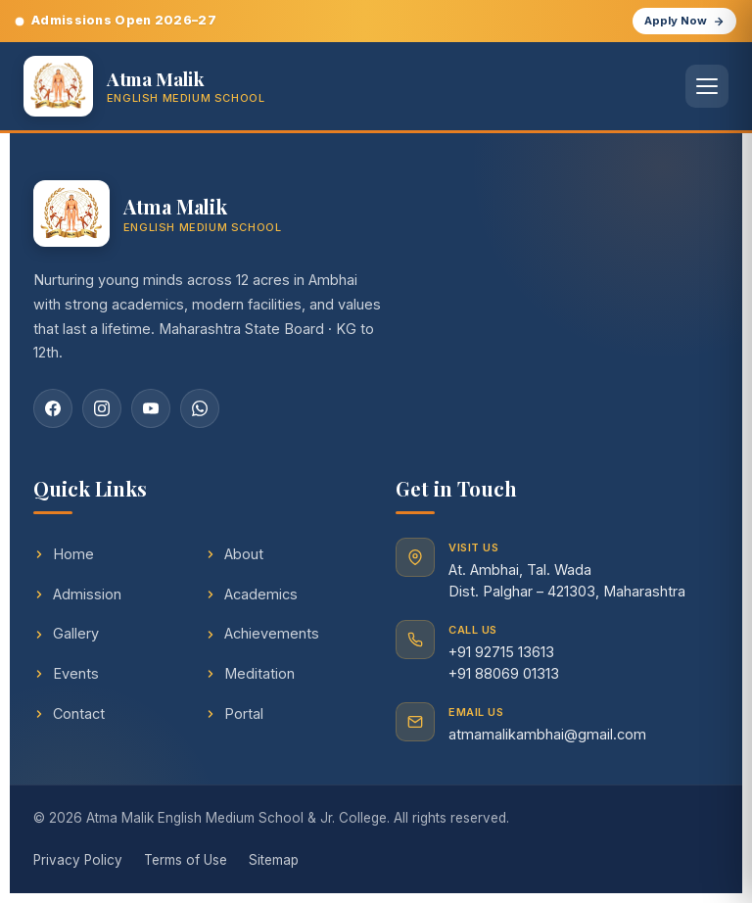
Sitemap (274, 860)
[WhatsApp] (199, 408)
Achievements (262, 633)
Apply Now (684, 20)
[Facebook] (52, 408)
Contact (69, 713)
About (234, 554)
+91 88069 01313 (503, 673)
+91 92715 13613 (501, 651)
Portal (234, 713)
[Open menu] (706, 86)
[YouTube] (150, 408)
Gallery (66, 633)
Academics (251, 594)
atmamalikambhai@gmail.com (547, 734)
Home (63, 554)
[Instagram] (101, 408)
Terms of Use (185, 860)
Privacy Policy (77, 860)
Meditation (250, 673)
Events (66, 673)
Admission (77, 594)
